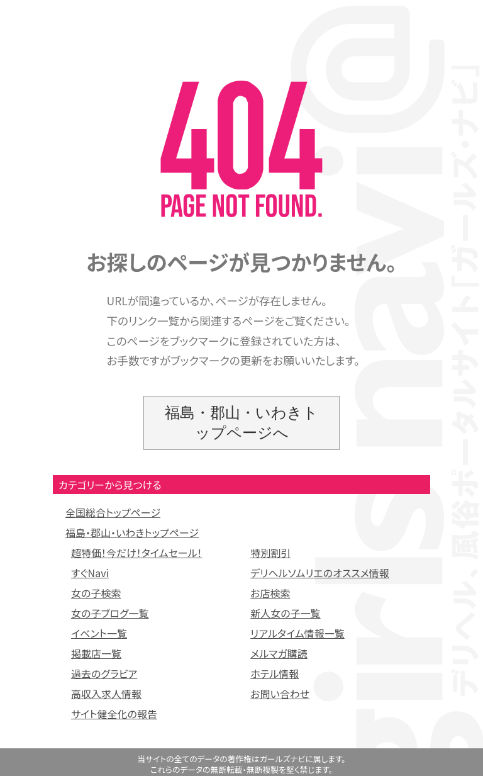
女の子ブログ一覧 (110, 613)
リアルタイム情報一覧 (297, 633)
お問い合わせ (279, 693)
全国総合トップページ (112, 512)
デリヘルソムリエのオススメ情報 (319, 572)
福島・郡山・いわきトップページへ (241, 422)
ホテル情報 (274, 673)
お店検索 (270, 592)
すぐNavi (90, 572)
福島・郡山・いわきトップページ (132, 532)
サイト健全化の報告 (114, 713)
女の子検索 (96, 592)
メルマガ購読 (279, 653)
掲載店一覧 (96, 653)
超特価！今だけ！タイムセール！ (137, 552)
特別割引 (270, 552)
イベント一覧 (99, 633)
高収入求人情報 (106, 693)
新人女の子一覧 (285, 613)
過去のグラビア (104, 673)
